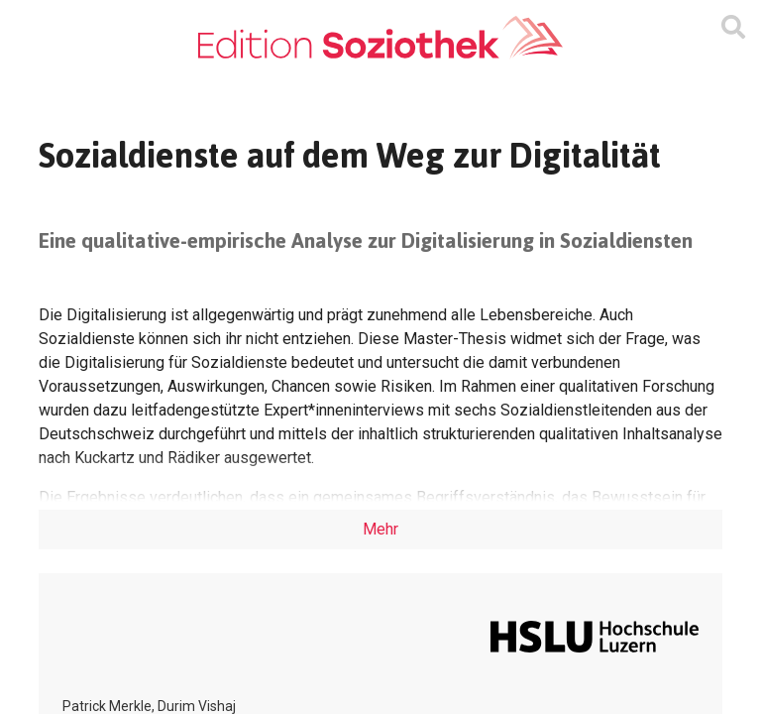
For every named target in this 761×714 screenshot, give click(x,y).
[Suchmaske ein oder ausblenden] (733, 28)
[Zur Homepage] (380, 38)
